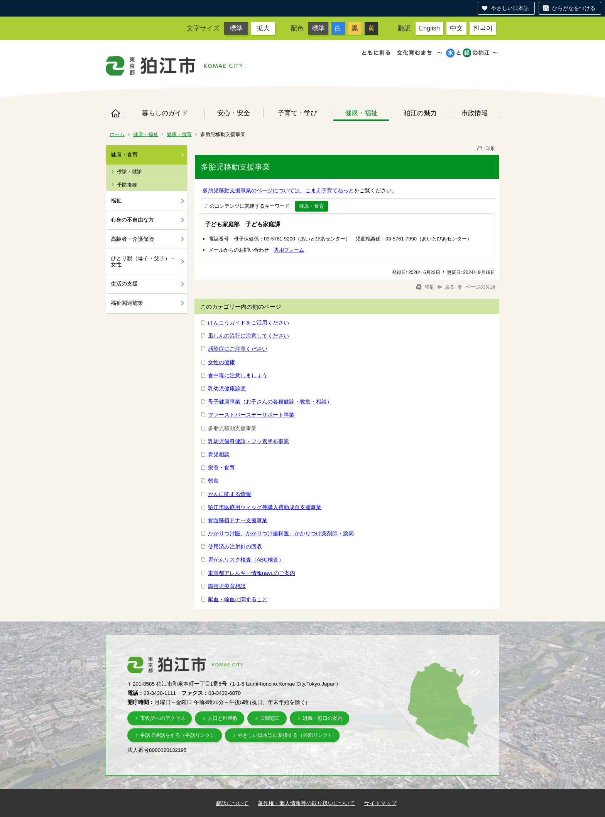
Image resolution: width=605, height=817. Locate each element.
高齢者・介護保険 (132, 239)
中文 (456, 28)
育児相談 (219, 454)
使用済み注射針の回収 (235, 546)
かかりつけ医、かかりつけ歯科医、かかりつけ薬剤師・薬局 (281, 533)
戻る (446, 287)
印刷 (485, 148)
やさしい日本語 (510, 8)
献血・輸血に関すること (237, 599)
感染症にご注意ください (237, 349)
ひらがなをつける (573, 8)
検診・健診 (129, 171)
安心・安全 (233, 112)
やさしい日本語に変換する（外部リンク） (285, 735)
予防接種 (127, 185)
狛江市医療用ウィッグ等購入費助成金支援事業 (264, 507)
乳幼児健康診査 (227, 388)
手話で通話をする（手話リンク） (177, 735)
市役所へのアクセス (162, 718)
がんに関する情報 (229, 494)
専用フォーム (289, 250)
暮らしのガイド (165, 112)
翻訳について (232, 803)
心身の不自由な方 (132, 220)
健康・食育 (179, 134)
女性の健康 (221, 362)
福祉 (116, 200)
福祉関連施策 (127, 303)
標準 (236, 28)
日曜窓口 (270, 718)
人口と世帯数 (223, 718)
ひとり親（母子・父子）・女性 (143, 261)
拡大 (263, 28)
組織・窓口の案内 (322, 718)
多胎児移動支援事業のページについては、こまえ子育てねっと (278, 190)
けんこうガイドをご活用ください (248, 322)
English (429, 28)
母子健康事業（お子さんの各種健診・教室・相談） (270, 401)
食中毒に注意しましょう (237, 375)
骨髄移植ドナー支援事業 (237, 520)
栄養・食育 (221, 467)
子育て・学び (297, 112)
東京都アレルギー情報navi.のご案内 (251, 573)
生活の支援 (124, 284)
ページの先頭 (475, 287)
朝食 (213, 480)
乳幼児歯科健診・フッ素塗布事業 (248, 441)
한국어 (483, 28)
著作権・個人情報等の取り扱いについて (306, 803)
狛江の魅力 (420, 112)
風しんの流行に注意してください (248, 336)
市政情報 (474, 112)
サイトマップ (380, 803)
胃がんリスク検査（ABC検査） (246, 559)
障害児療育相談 (227, 586)
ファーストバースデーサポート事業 (251, 415)
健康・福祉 (361, 112)
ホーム (116, 113)
